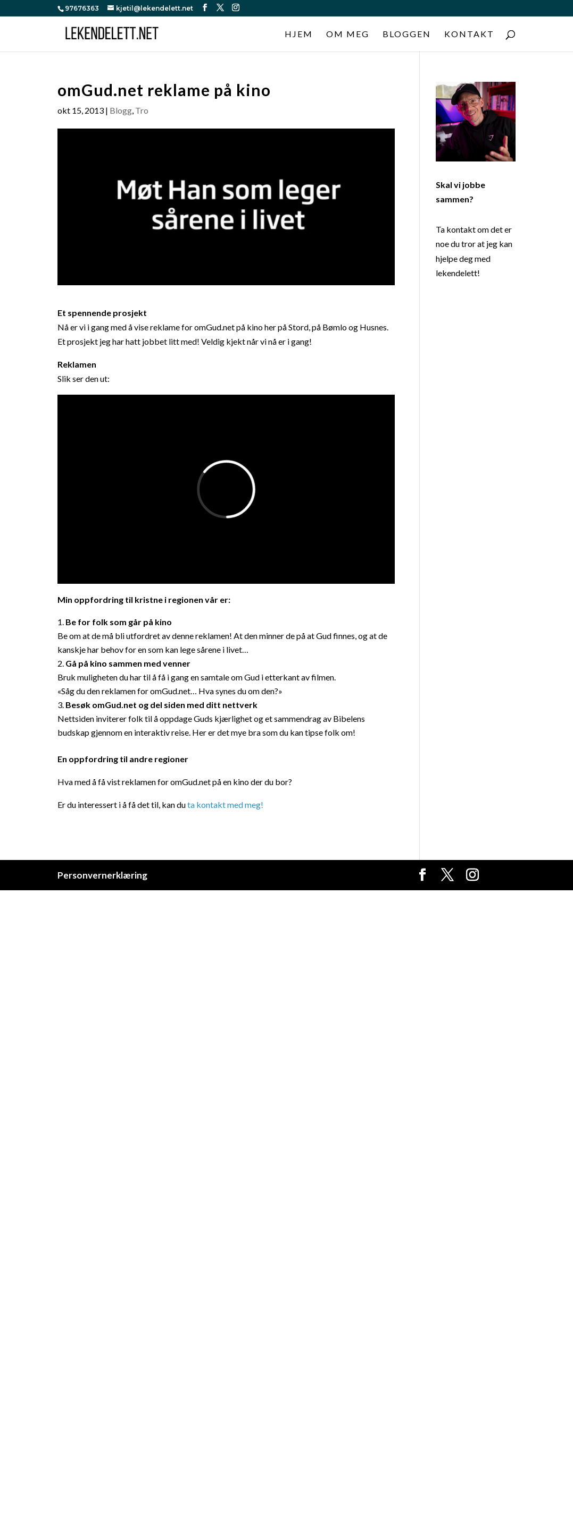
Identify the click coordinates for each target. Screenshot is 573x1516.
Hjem (299, 34)
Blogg (121, 110)
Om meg (347, 34)
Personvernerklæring (102, 875)
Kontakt (469, 34)
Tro (141, 110)
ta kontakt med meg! (226, 804)
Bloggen (407, 34)
